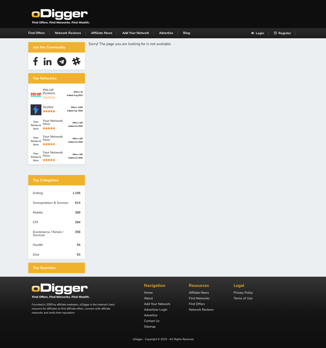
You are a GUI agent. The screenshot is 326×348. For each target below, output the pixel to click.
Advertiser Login (155, 310)
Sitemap (150, 327)
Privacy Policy (243, 293)
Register (282, 33)
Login (257, 33)
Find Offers (36, 33)
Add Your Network (135, 33)
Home (148, 293)
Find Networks (199, 298)
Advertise (166, 33)
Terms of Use (243, 298)
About (148, 298)
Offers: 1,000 (77, 107)
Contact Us (152, 321)
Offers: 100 (77, 122)
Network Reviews (68, 33)
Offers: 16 (78, 92)
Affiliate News (101, 33)
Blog (186, 33)
